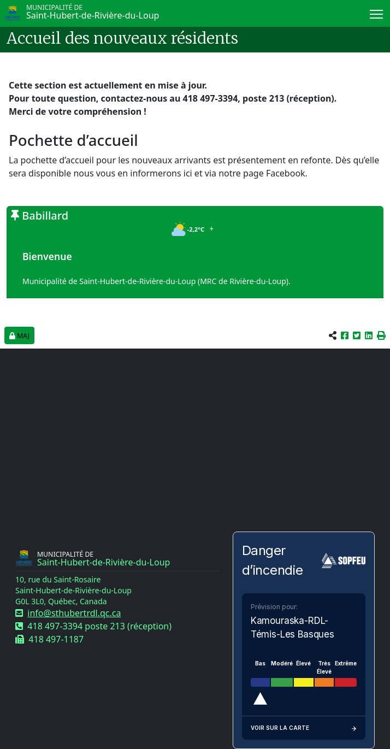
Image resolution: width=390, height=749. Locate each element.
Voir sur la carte (304, 728)
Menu (377, 12)
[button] (381, 335)
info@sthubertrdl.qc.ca (74, 613)
